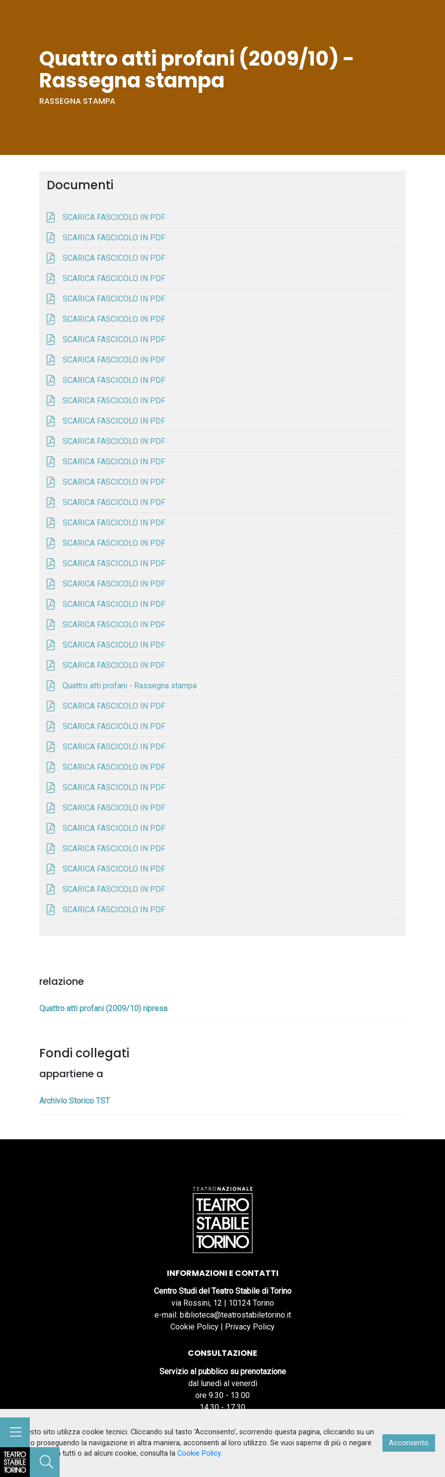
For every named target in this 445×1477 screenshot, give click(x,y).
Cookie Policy (194, 1326)
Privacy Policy (250, 1326)
